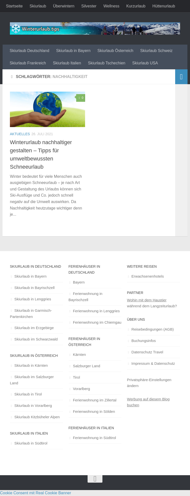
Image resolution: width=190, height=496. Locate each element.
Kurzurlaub (135, 6)
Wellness (111, 6)
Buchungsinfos (143, 341)
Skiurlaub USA (145, 63)
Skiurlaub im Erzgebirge (34, 328)
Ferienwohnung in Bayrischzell (85, 296)
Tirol (76, 377)
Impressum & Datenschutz (153, 363)
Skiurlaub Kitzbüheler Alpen (37, 417)
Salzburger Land (86, 366)
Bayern (79, 282)
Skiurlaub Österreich (115, 51)
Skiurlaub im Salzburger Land (32, 380)
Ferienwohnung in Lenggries (96, 311)
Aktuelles (20, 134)
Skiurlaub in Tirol (28, 394)
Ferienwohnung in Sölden (94, 411)
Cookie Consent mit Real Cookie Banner (35, 493)
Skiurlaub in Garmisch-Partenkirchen (31, 313)
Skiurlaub (38, 6)
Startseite (14, 6)
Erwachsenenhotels (147, 276)
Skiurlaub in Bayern (73, 51)
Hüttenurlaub (163, 6)
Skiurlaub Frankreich (28, 63)
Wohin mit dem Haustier (146, 300)
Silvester (88, 6)
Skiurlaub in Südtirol (30, 443)
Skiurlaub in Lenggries (32, 299)
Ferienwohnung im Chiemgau (97, 322)
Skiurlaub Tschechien (106, 63)
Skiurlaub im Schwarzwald (36, 339)
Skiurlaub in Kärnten (31, 365)
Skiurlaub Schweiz (156, 51)
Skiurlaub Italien (67, 63)
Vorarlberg (81, 389)
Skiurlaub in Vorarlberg (33, 405)
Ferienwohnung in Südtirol (94, 438)
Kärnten (79, 354)
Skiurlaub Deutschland (29, 51)
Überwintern (63, 6)
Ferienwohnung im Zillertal (95, 400)
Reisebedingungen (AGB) (152, 329)
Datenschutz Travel (147, 352)
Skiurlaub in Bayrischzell (34, 288)
